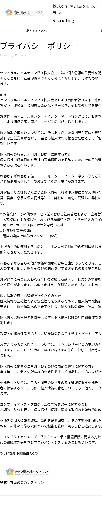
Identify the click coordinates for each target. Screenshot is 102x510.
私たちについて (37, 31)
